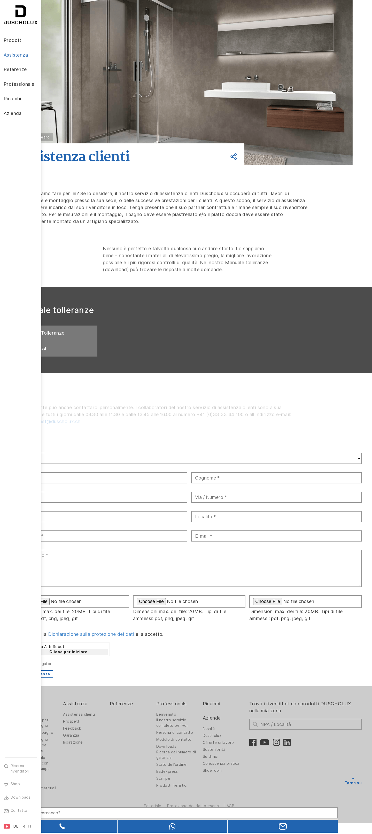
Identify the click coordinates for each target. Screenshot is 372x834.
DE (15, 826)
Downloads (187, 753)
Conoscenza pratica (237, 770)
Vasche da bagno (67, 746)
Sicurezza (61, 788)
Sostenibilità (230, 756)
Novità (225, 735)
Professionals (192, 710)
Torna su (353, 790)
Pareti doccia (64, 721)
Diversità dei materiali (63, 796)
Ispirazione (103, 749)
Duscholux (228, 742)
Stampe (184, 785)
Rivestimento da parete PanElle (66, 755)
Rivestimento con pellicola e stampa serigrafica (68, 775)
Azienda (228, 725)
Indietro (76, 137)
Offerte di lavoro (234, 749)
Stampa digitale (66, 764)
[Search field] (97, 807)
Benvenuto (187, 721)
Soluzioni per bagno (70, 739)
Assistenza (106, 710)
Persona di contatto (195, 739)
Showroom (228, 777)
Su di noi (227, 763)
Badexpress (188, 778)
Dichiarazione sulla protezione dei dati (126, 641)
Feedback (102, 735)
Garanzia (102, 742)
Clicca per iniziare (103, 659)
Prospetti (102, 728)
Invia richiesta (70, 681)
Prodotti (61, 710)
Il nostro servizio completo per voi (192, 730)
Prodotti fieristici (192, 792)
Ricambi (228, 710)
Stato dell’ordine (192, 771)
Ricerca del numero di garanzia (194, 762)
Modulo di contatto (195, 746)
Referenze (147, 710)
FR (23, 826)
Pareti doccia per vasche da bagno (67, 730)
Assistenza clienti (109, 721)
